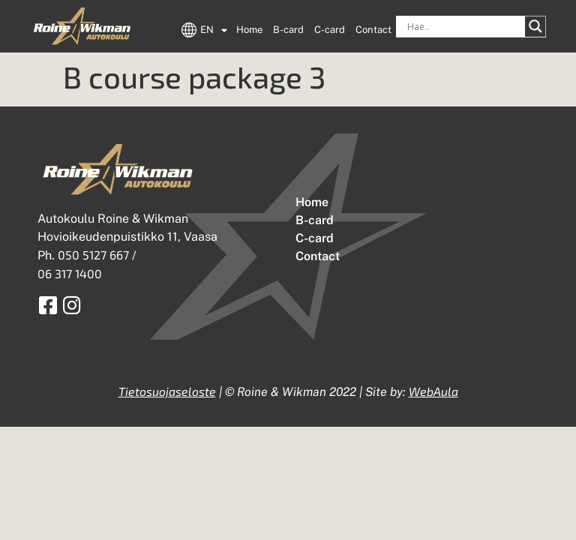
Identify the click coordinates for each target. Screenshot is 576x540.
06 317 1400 (70, 273)
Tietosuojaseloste (167, 391)
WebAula (433, 391)
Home (249, 29)
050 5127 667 (93, 255)
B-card (288, 29)
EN (213, 30)
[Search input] (464, 26)
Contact (374, 29)
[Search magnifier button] (535, 26)
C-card (329, 29)
